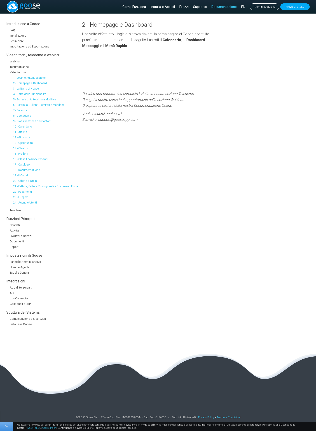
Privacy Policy (206, 417)
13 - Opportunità (23, 142)
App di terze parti (21, 287)
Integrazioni (15, 281)
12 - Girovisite (21, 137)
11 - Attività (20, 132)
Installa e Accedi (162, 7)
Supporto (200, 7)
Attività (14, 230)
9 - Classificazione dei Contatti (32, 121)
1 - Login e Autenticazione (29, 77)
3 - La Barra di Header (26, 88)
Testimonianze (19, 67)
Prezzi (184, 7)
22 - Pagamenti (22, 191)
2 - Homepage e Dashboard (30, 83)
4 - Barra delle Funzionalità (29, 94)
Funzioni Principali (20, 219)
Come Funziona (134, 7)
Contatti (15, 225)
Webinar (15, 61)
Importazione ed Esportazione (29, 46)
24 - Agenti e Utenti (25, 202)
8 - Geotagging (22, 115)
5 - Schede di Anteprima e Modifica (34, 99)
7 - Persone (20, 110)
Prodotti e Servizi (21, 236)
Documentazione (224, 7)
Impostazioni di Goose (24, 255)
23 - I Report (20, 197)
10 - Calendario (22, 126)
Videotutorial (18, 72)
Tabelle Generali (20, 272)
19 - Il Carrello (21, 175)
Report (14, 247)
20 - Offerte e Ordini (25, 180)
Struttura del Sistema (23, 312)
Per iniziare (17, 41)
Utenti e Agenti (19, 267)
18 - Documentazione (26, 170)
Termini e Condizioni (229, 417)
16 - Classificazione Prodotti (30, 159)
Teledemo (16, 210)
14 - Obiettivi (20, 148)
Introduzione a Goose (23, 24)
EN (243, 7)
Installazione (18, 35)
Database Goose (21, 324)
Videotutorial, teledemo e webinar (32, 55)
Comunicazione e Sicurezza (28, 318)
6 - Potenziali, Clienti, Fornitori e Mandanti (39, 105)
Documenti (17, 241)
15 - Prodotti (20, 153)
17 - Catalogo (21, 164)
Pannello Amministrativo (25, 261)
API (12, 293)
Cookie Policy (49, 427)
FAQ (12, 30)
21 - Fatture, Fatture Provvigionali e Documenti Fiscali (46, 186)
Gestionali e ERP (20, 303)
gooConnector (19, 298)
